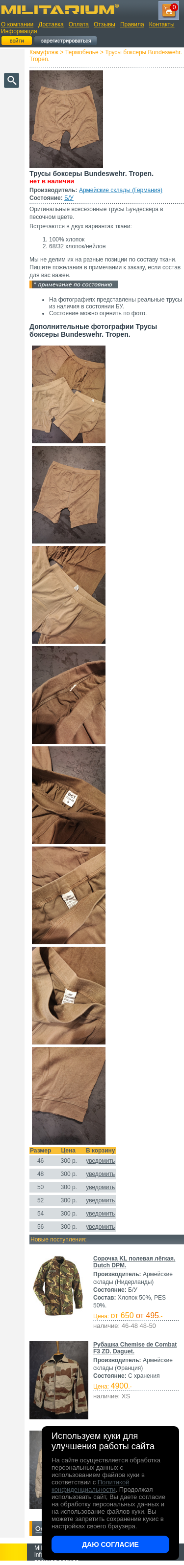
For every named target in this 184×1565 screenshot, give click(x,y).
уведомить (100, 1160)
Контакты (162, 24)
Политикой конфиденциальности (90, 1485)
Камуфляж (43, 52)
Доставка (51, 24)
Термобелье (82, 52)
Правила (132, 24)
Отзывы (104, 24)
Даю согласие (110, 1544)
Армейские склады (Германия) (120, 190)
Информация (19, 31)
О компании (17, 24)
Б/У (69, 198)
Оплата (79, 24)
